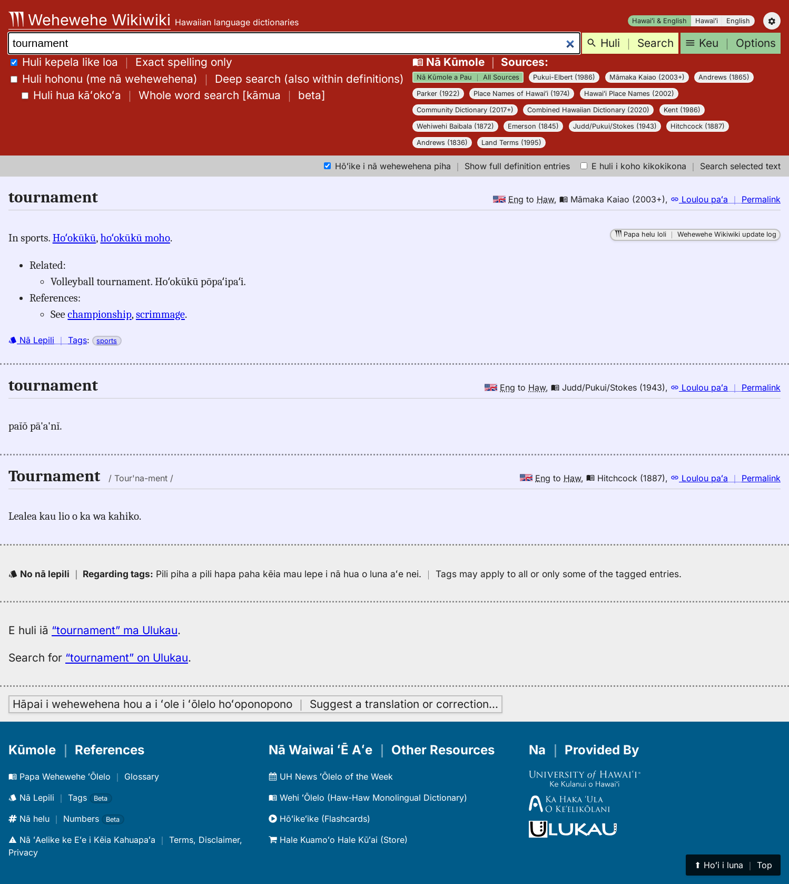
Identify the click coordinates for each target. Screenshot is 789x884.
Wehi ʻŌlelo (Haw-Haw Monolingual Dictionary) (368, 797)
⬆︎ (733, 865)
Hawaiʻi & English (659, 21)
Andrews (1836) (442, 142)
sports (106, 341)
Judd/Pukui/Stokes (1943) (615, 126)
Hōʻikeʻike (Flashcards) (319, 818)
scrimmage (160, 314)
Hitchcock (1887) (697, 126)
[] (174, 95)
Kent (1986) (682, 109)
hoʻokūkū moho (135, 237)
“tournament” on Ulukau (126, 657)
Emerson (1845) (533, 126)
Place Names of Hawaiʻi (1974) (521, 93)
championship (99, 314)
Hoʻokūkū (74, 237)
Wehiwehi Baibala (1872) (455, 126)
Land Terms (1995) (511, 142)
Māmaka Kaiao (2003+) (647, 77)
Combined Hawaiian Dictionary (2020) (588, 109)
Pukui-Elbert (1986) (564, 77)
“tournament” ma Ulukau (114, 630)
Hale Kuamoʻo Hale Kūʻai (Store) (338, 839)
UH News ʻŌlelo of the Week (331, 776)
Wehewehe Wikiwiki (89, 20)
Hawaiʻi (706, 21)
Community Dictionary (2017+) (465, 109)
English (738, 21)
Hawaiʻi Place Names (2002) (629, 93)
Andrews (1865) (724, 77)
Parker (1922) (438, 93)
